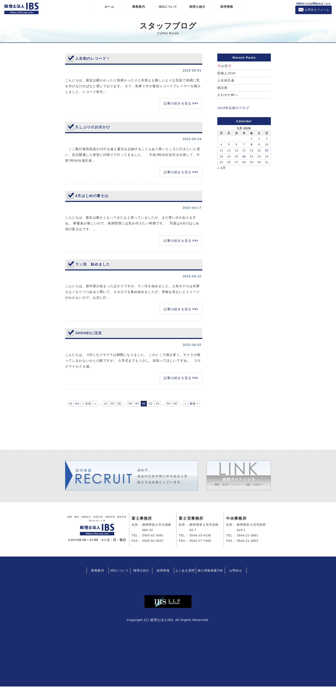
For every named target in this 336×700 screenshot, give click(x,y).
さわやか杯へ (227, 95)
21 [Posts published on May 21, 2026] (244, 156)
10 (134, 405)
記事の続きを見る (177, 103)
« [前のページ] (112, 405)
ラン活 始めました (93, 264)
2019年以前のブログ (233, 108)
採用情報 (226, 6)
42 (98, 415)
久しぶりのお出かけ (93, 127)
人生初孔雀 (226, 81)
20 (145, 405)
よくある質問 (185, 584)
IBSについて (168, 6)
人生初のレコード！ (93, 58)
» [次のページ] (165, 415)
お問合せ (235, 584)
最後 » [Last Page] (179, 415)
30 (157, 405)
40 (191, 405)
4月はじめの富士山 (92, 195)
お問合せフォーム (317, 9)
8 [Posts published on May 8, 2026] (251, 145)
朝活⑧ (222, 88)
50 (132, 415)
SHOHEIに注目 (89, 333)
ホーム (109, 6)
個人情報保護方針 (211, 584)
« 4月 (221, 168)
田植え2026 (226, 73)
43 (109, 415)
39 (179, 405)
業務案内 (138, 6)
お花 (224, 66)
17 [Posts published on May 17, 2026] (267, 150)
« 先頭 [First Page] (98, 405)
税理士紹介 (197, 6)
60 (143, 415)
